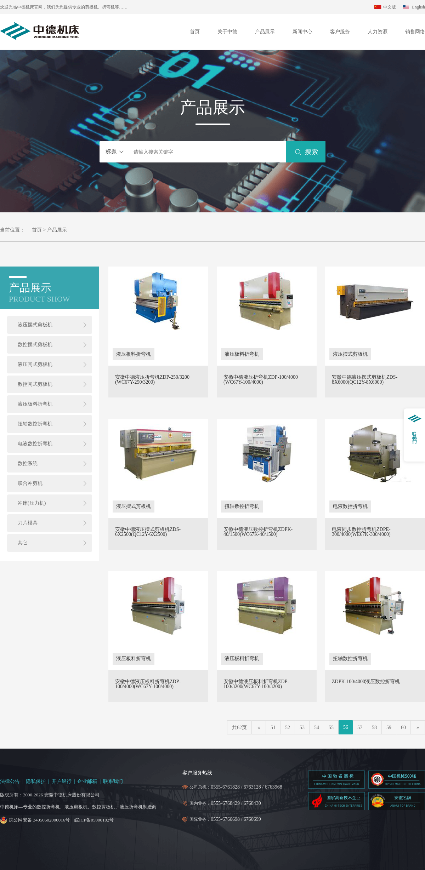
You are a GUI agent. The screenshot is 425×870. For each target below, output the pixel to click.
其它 (23, 542)
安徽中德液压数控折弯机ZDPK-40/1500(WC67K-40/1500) (258, 532)
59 (388, 727)
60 (403, 727)
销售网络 (415, 31)
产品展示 (265, 31)
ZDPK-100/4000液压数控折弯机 (366, 681)
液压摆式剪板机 (35, 324)
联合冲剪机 (30, 483)
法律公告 (10, 781)
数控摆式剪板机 (35, 344)
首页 (195, 31)
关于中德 (227, 31)
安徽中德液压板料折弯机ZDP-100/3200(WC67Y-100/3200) (256, 684)
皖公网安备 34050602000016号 (39, 820)
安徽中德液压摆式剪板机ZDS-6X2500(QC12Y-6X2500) (148, 532)
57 (359, 727)
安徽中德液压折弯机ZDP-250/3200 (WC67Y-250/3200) (152, 380)
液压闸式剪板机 (35, 364)
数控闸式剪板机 (35, 384)
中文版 (389, 7)
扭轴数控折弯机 (35, 424)
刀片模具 (28, 523)
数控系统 (28, 463)
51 (273, 727)
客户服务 (340, 31)
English (418, 7)
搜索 (311, 151)
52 (287, 727)
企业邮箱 (87, 781)
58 (374, 727)
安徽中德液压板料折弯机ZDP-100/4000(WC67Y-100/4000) (148, 684)
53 (302, 727)
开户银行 (62, 781)
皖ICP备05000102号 (94, 820)
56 (345, 727)
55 (331, 727)
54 (316, 727)
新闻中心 (302, 31)
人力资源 (377, 31)
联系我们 (113, 781)
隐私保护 (36, 781)
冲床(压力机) (32, 503)
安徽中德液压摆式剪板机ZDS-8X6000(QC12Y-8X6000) (364, 380)
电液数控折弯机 (35, 443)
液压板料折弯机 (35, 404)
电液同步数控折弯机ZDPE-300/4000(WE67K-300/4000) (361, 532)
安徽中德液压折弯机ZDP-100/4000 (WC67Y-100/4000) (260, 380)
